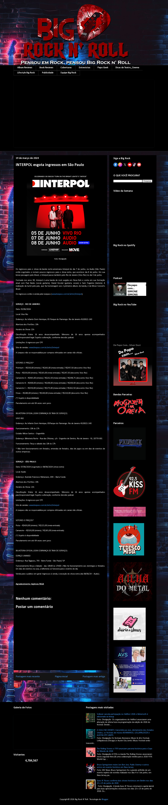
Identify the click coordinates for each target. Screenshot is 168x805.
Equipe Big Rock (68, 73)
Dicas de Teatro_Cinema (127, 67)
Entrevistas (84, 67)
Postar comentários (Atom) (64, 685)
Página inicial (61, 676)
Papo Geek (103, 67)
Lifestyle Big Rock (26, 73)
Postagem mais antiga (94, 676)
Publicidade (47, 73)
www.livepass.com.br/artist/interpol (67, 294)
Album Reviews (24, 67)
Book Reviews (46, 67)
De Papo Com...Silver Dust (127, 345)
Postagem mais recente (28, 676)
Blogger (105, 799)
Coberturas (66, 67)
